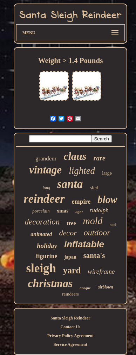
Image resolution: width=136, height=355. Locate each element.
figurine (46, 256)
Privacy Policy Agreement (70, 335)
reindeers (70, 294)
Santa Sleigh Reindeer (70, 318)
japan (70, 257)
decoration (42, 221)
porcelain (40, 211)
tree (71, 223)
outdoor (97, 232)
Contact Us (70, 326)
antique (85, 288)
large (107, 173)
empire (81, 201)
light (79, 212)
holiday (47, 245)
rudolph (99, 210)
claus (74, 156)
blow (107, 199)
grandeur (45, 158)
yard (72, 270)
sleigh (41, 268)
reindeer (43, 198)
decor (68, 232)
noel (113, 224)
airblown (105, 287)
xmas (62, 211)
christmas (50, 283)
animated (41, 234)
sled (94, 187)
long (46, 187)
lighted (82, 170)
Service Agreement (70, 344)
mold (93, 220)
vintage (45, 170)
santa (70, 184)
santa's (94, 255)
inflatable (84, 244)
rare (99, 158)
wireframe (101, 271)
